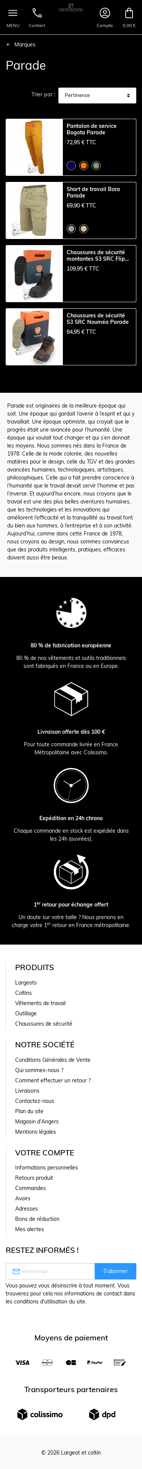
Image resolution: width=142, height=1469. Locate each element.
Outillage (26, 1013)
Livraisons (27, 1090)
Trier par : (43, 94)
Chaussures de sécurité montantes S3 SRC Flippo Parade (99, 255)
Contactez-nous (34, 1101)
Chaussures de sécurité (43, 1023)
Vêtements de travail (40, 1003)
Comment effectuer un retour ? (53, 1080)
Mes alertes (29, 1229)
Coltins (23, 992)
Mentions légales (35, 1131)
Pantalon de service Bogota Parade (92, 129)
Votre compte (44, 1152)
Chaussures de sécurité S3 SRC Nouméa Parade (98, 318)
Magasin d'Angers (37, 1121)
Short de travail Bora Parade (93, 192)
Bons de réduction (37, 1219)
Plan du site (29, 1111)
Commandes (30, 1188)
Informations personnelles (46, 1167)
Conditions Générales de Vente (53, 1059)
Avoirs (22, 1198)
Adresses (26, 1208)
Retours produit (34, 1177)
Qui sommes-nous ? (39, 1070)
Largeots (26, 982)
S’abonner (115, 1271)
